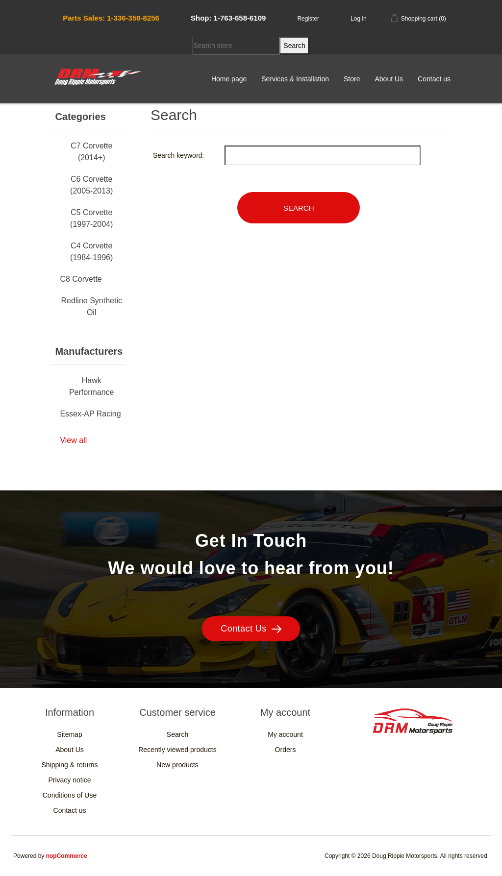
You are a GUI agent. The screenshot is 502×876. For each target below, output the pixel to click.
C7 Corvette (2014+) (91, 152)
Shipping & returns (69, 765)
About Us (389, 79)
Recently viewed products (177, 750)
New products (177, 765)
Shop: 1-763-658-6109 (228, 18)
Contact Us (251, 628)
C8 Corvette (80, 279)
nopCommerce (66, 855)
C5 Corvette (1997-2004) (91, 218)
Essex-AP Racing (90, 414)
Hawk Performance (91, 386)
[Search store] (236, 45)
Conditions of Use (70, 795)
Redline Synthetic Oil (91, 306)
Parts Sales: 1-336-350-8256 (111, 18)
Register (308, 18)
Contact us (434, 79)
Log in (359, 18)
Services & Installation (295, 79)
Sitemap (69, 734)
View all (73, 440)
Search (177, 734)
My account (285, 734)
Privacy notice (69, 780)
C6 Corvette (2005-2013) (91, 185)
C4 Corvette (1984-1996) (91, 252)
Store (352, 79)
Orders (285, 750)
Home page (229, 79)
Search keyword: (178, 155)
